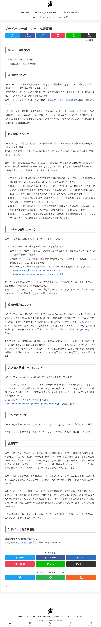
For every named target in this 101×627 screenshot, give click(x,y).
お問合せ (55, 617)
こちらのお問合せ (28, 542)
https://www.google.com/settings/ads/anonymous (36, 270)
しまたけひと (57, 620)
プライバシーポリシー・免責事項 (37, 617)
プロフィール (66, 617)
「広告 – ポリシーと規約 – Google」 (68, 329)
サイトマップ (79, 617)
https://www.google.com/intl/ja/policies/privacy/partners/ (32, 404)
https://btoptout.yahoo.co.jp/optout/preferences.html (37, 274)
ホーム (19, 617)
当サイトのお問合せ (62, 100)
